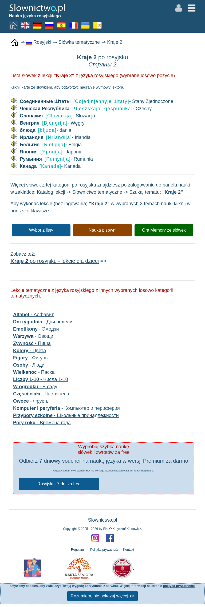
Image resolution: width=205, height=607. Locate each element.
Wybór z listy (41, 230)
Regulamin (78, 550)
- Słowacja (52, 116)
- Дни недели (42, 321)
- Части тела (41, 393)
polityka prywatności (179, 586)
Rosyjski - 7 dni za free (59, 484)
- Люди (29, 365)
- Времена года (42, 422)
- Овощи (33, 336)
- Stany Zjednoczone (91, 101)
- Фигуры (31, 357)
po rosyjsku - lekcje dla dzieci (54, 261)
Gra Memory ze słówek (164, 230)
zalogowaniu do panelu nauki (159, 185)
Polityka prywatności (104, 550)
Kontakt (128, 550)
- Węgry (47, 123)
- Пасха (34, 372)
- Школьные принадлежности (66, 415)
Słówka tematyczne (79, 42)
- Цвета (29, 350)
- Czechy (81, 108)
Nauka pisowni (102, 230)
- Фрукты (31, 401)
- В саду (35, 386)
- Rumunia (51, 159)
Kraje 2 (114, 42)
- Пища (32, 343)
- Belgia (46, 144)
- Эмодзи (36, 329)
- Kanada (45, 166)
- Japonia (46, 152)
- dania (40, 130)
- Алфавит (33, 314)
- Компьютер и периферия (66, 408)
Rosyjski (42, 42)
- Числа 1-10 (40, 379)
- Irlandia (50, 137)
